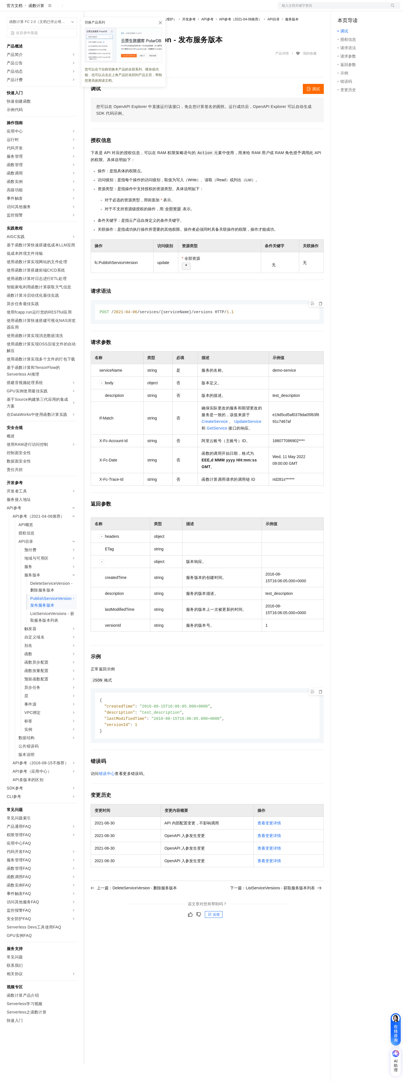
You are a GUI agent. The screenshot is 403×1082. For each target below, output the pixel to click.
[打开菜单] (9, 9)
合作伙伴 (188, 9)
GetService (217, 446)
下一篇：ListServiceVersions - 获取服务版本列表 (276, 908)
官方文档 (14, 23)
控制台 (357, 9)
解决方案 (90, 9)
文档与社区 (113, 9)
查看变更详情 (269, 843)
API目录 (273, 37)
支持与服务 (212, 9)
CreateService (215, 439)
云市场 (169, 9)
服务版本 (292, 37)
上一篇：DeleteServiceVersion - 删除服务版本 (134, 908)
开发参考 (189, 37)
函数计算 (36, 23)
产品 (73, 9)
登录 (391, 9)
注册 (370, 9)
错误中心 (107, 793)
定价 (154, 9)
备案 (343, 9)
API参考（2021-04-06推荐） (240, 37)
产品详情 (282, 71)
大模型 (57, 9)
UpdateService (247, 439)
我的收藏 (310, 71)
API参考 (207, 37)
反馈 (214, 934)
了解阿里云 (237, 9)
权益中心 (136, 9)
